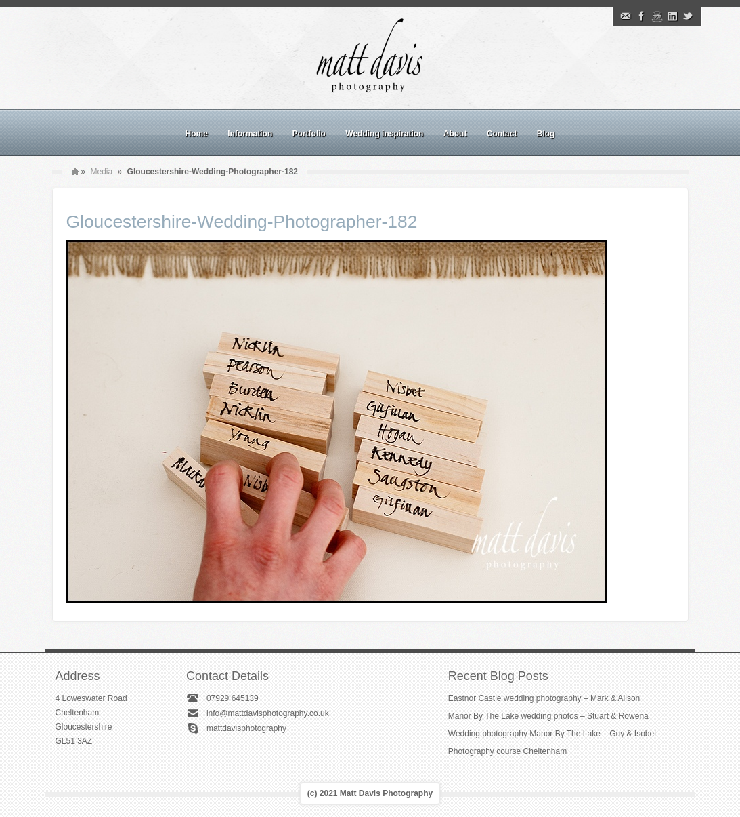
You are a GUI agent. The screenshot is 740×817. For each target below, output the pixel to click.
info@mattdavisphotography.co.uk (267, 713)
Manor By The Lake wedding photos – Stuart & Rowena (548, 716)
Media (102, 171)
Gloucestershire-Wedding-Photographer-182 (242, 222)
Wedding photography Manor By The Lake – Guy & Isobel (552, 733)
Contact (502, 133)
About (455, 133)
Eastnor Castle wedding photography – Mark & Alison (544, 698)
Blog (546, 133)
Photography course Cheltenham (507, 751)
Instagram (656, 16)
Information (249, 133)
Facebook (641, 16)
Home (197, 133)
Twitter (688, 16)
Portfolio (309, 133)
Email (625, 16)
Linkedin (672, 16)
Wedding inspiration (384, 133)
